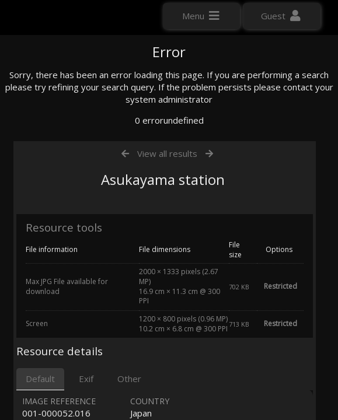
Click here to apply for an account (75, 212)
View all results (167, 264)
